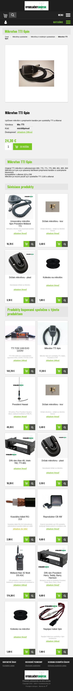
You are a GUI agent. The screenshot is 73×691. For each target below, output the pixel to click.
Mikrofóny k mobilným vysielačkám (43, 37)
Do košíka (24, 146)
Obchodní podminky (32, 666)
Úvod (7, 37)
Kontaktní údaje (8, 666)
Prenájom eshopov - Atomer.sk (36, 686)
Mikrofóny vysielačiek (20, 37)
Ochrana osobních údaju (57, 666)
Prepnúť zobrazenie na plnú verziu (37, 681)
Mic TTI (20, 125)
